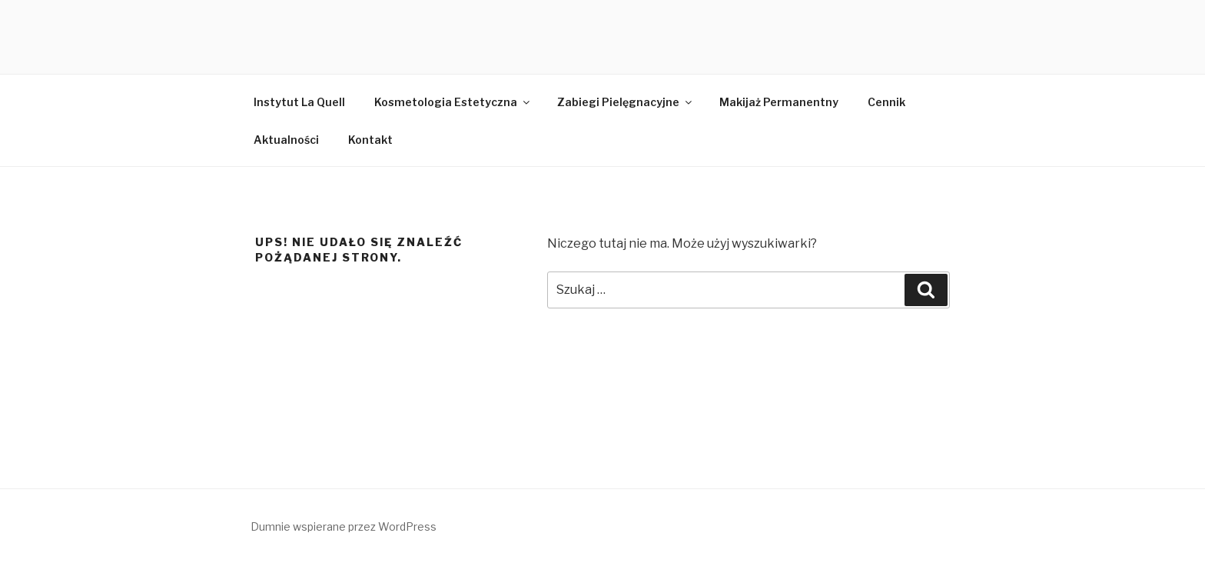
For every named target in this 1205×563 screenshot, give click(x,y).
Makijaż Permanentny (778, 101)
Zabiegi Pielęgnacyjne (625, 101)
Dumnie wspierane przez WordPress (344, 526)
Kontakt (370, 139)
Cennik (886, 101)
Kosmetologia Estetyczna (453, 101)
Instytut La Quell (299, 101)
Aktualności (286, 139)
